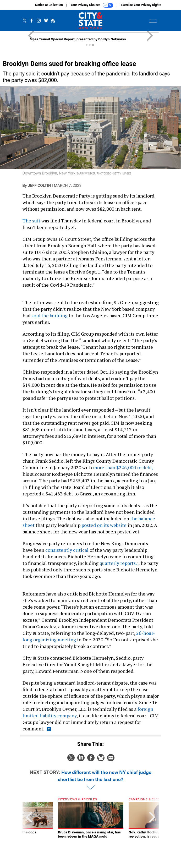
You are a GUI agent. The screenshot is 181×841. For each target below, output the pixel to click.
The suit (31, 220)
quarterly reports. (118, 563)
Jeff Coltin (39, 185)
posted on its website (104, 525)
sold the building (49, 315)
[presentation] (29, 818)
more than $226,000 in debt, (123, 467)
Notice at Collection (49, 5)
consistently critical (67, 550)
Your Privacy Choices (91, 5)
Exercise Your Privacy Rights (141, 5)
